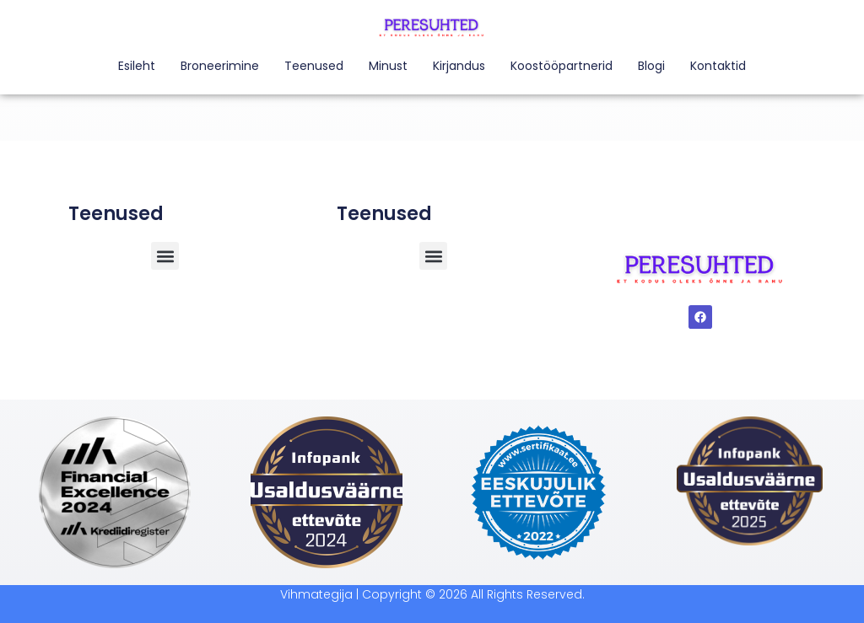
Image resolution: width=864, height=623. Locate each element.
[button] (433, 256)
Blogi (651, 65)
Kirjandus (459, 65)
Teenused (313, 65)
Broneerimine (220, 65)
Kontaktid (718, 65)
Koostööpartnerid (561, 65)
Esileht (136, 65)
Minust (388, 65)
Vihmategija (316, 594)
